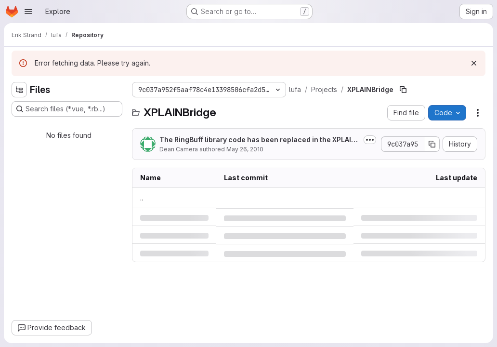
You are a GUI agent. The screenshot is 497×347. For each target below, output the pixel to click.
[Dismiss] (474, 63)
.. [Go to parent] (141, 198)
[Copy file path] (403, 89)
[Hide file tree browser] (19, 89)
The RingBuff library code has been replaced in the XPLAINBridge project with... (257, 140)
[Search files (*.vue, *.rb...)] (67, 109)
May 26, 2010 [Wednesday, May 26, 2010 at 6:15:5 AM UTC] (244, 149)
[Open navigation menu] (28, 11)
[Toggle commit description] (370, 139)
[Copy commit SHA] (432, 144)
